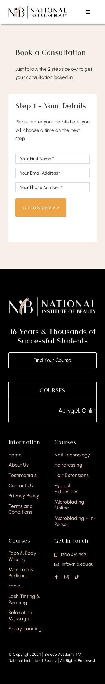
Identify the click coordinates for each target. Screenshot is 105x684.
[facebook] (56, 577)
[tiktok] (76, 577)
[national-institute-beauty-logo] (37, 8)
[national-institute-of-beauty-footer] (52, 298)
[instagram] (66, 577)
